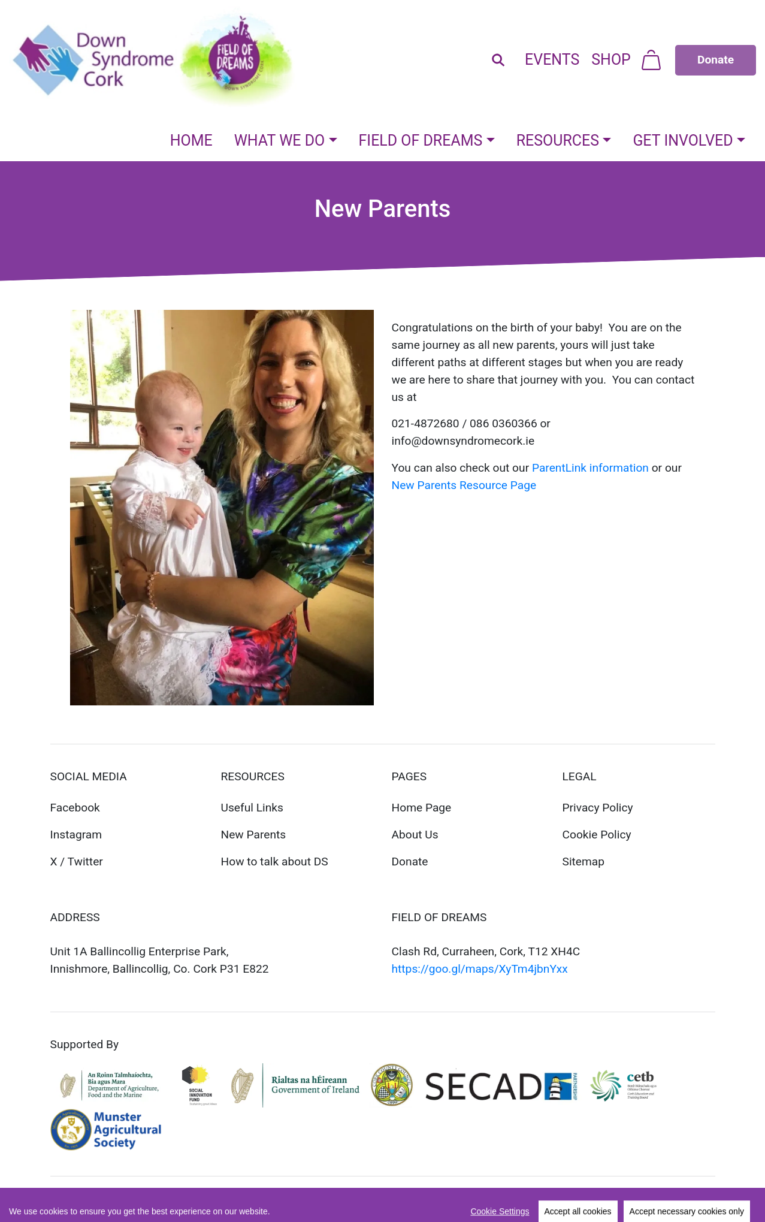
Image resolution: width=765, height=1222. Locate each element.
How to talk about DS (274, 861)
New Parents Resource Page (464, 485)
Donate (410, 861)
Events (552, 59)
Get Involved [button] (683, 140)
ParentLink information (590, 468)
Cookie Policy (597, 834)
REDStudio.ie (189, 1199)
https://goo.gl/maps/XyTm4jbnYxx (480, 969)
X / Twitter (76, 861)
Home (191, 140)
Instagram (76, 834)
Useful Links (252, 807)
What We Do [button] (279, 140)
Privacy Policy (598, 807)
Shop (611, 59)
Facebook (75, 807)
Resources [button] (557, 140)
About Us (415, 834)
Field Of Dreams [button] (421, 140)
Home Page (422, 807)
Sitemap (584, 861)
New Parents (253, 834)
